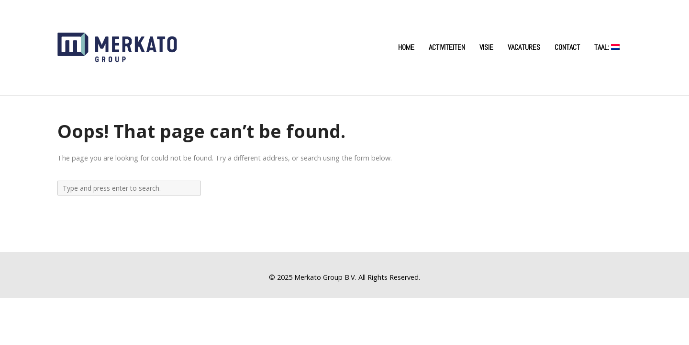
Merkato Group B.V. (325, 277)
